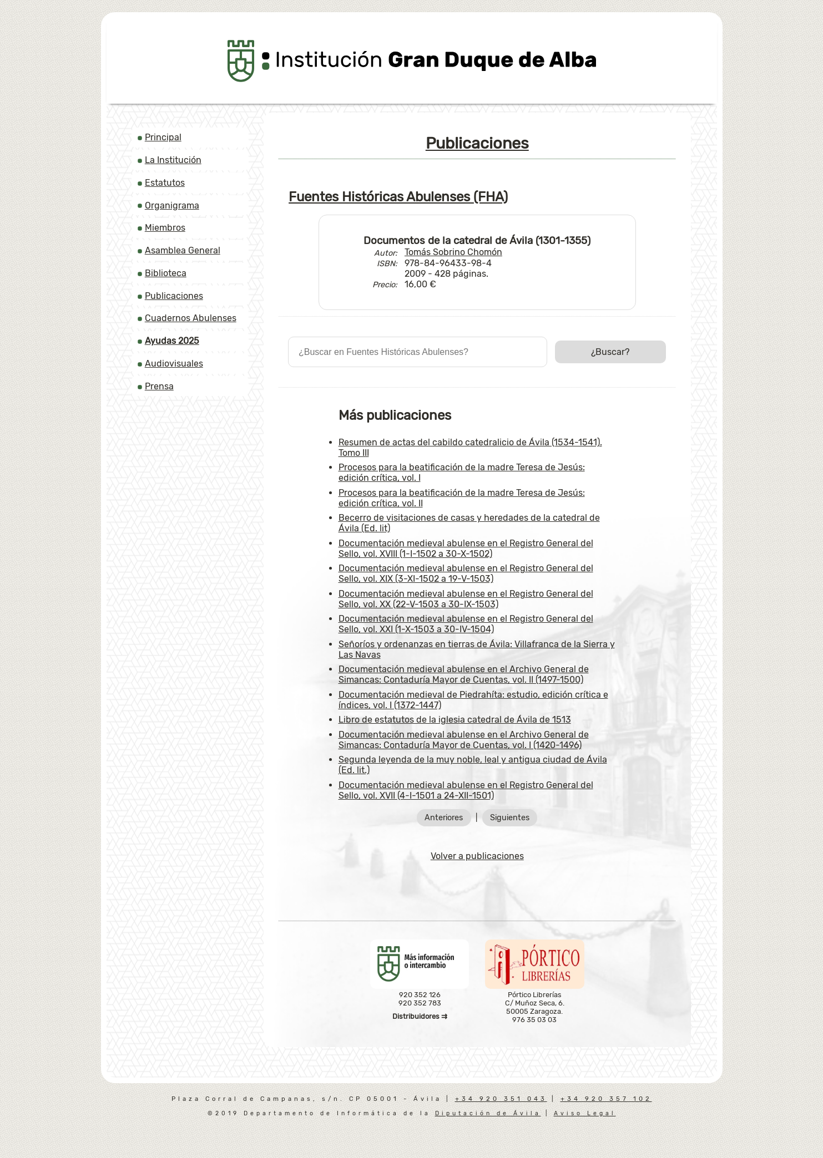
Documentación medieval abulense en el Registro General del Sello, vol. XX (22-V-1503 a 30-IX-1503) (466, 599)
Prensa (159, 386)
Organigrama (172, 205)
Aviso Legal (585, 1113)
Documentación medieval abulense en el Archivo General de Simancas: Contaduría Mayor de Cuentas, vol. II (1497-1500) (464, 674)
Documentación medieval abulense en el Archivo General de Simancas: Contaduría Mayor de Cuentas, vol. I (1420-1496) (464, 739)
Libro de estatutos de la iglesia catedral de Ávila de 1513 (455, 719)
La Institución (173, 160)
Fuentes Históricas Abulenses (398, 197)
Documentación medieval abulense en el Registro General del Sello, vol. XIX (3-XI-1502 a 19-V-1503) (466, 573)
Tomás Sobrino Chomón (453, 252)
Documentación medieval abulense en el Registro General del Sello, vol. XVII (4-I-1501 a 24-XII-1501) (466, 790)
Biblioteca (165, 273)
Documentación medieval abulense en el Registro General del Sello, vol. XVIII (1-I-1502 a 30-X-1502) (466, 548)
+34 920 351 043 (501, 1099)
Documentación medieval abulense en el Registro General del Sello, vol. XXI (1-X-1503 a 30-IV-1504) (466, 623)
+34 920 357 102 (606, 1099)
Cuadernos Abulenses (190, 318)
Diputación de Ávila (488, 1113)
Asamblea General (182, 250)
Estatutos (165, 182)
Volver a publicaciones (477, 856)
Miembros (165, 227)
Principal (163, 137)
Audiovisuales (174, 363)
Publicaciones (174, 296)
